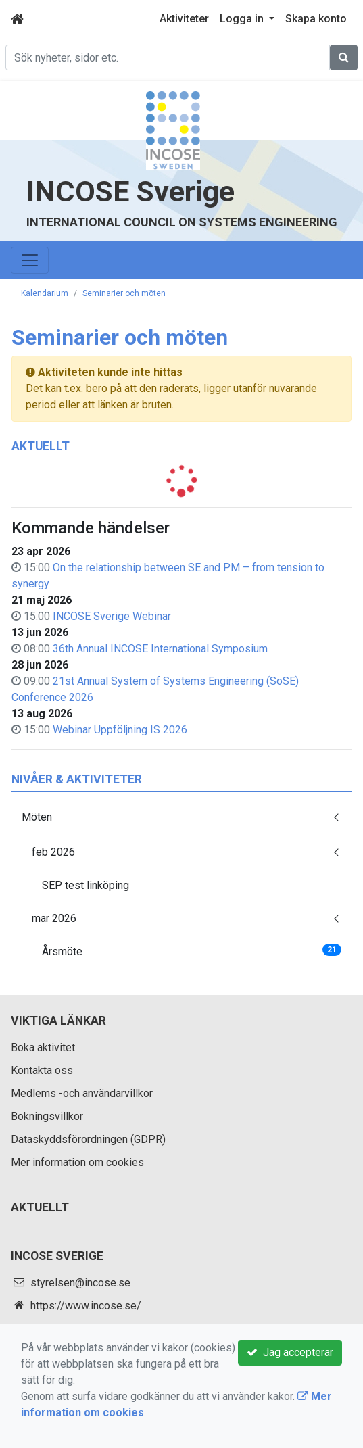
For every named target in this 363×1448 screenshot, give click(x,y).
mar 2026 (54, 918)
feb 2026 (53, 852)
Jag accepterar (290, 1352)
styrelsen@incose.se (80, 1282)
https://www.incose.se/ (85, 1305)
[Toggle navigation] (30, 260)
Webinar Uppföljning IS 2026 (120, 729)
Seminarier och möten (124, 293)
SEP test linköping (85, 885)
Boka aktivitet (43, 1047)
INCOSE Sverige (130, 191)
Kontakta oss (42, 1070)
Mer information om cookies (77, 1162)
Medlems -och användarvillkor (82, 1093)
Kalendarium (44, 293)
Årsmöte (191, 951)
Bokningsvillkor (47, 1116)
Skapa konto (316, 18)
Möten (37, 817)
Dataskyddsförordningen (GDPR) (88, 1139)
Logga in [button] (243, 18)
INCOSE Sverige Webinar (112, 616)
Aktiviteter (184, 18)
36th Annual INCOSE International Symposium (160, 648)
